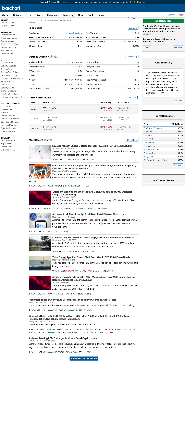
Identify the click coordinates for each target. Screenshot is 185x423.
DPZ (97, 344)
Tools (91, 15)
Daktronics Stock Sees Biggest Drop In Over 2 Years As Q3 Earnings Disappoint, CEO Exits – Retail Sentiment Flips (94, 179)
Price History (6, 62)
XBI (91, 221)
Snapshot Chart (7, 38)
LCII (56, 264)
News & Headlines (8, 152)
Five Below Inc (150, 158)
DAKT (54, 198)
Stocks (5, 15)
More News (132, 152)
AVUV (77, 172)
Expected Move (7, 94)
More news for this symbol (84, 371)
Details (54, 69)
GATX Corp (148, 151)
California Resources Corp (155, 172)
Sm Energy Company (153, 140)
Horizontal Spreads (9, 137)
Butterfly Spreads (8, 140)
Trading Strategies (9, 50)
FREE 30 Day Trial (137, 2)
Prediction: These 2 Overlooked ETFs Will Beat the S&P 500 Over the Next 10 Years (72, 312)
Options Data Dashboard (11, 109)
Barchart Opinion (8, 47)
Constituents (6, 159)
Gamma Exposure (8, 103)
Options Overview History (12, 90)
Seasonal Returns (8, 59)
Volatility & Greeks (8, 78)
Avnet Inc (148, 144)
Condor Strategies (8, 143)
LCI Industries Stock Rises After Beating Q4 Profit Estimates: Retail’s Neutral (93, 249)
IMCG (75, 364)
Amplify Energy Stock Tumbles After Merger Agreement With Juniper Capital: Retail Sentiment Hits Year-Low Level (93, 291)
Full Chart (132, 30)
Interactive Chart (8, 35)
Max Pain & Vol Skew (9, 106)
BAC (54, 341)
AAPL (33, 341)
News (81, 15)
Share (147, 59)
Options (17, 15)
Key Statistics (6, 156)
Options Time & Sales (10, 84)
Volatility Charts (7, 100)
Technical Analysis (8, 53)
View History (131, 68)
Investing (68, 15)
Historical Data (7, 66)
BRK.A (93, 341)
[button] (182, 15)
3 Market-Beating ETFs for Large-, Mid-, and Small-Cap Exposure (63, 350)
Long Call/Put (6, 118)
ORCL (54, 344)
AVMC (54, 322)
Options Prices (7, 75)
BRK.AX (77, 344)
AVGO (33, 322)
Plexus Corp (149, 154)
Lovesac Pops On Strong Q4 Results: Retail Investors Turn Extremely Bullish (92, 158)
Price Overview (8, 22)
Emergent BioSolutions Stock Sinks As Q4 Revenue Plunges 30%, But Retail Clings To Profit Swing (92, 205)
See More (133, 40)
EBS (32, 221)
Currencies (53, 15)
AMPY (54, 306)
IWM (74, 306)
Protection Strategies (10, 131)
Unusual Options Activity (11, 87)
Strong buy (163, 33)
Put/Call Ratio (6, 97)
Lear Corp (148, 147)
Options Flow (6, 81)
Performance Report (9, 26)
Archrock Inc (149, 165)
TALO (56, 283)
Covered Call (6, 121)
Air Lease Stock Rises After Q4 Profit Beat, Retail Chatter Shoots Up (88, 226)
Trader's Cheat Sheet (10, 56)
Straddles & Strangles (10, 134)
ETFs (28, 15)
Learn (101, 15)
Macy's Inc (148, 169)
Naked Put (5, 124)
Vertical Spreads (8, 128)
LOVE (56, 172)
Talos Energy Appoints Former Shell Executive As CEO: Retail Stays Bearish (91, 269)
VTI (74, 198)
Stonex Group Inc (151, 161)
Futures (39, 15)
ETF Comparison (8, 162)
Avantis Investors (74, 45)
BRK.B (119, 341)
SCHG (54, 364)
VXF (73, 341)
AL (53, 244)
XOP (76, 283)
